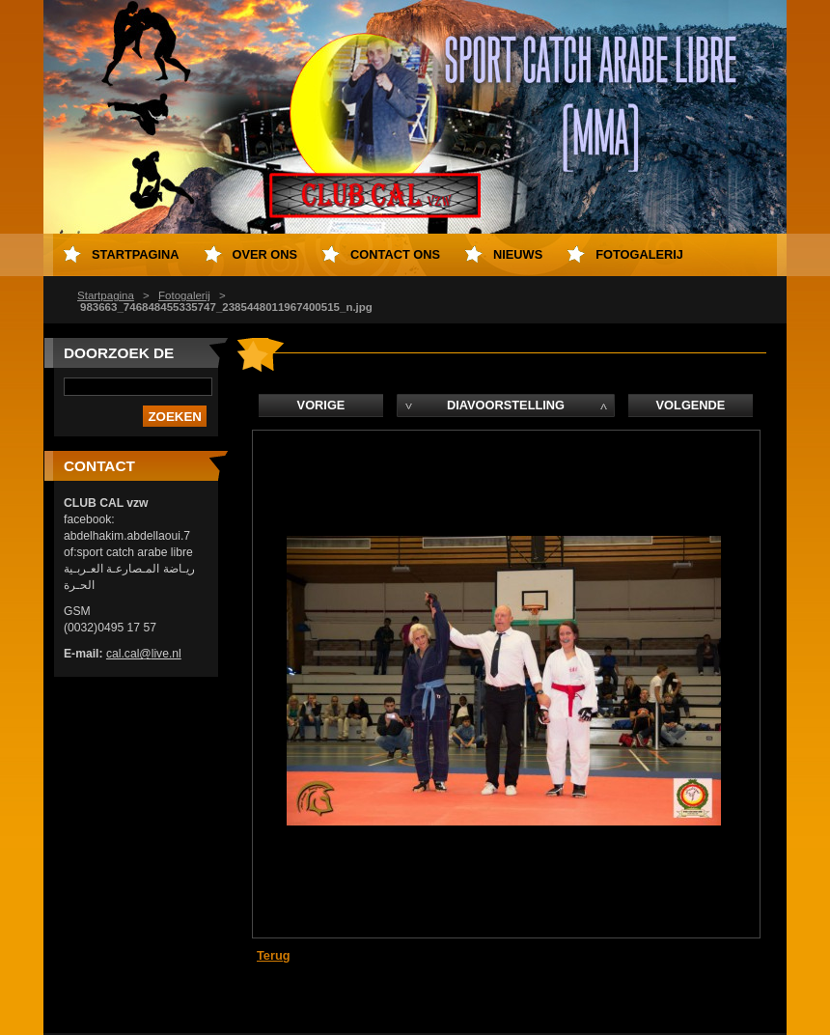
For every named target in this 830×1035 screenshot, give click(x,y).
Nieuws (517, 254)
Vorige (321, 405)
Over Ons (265, 254)
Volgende (691, 405)
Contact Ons (395, 254)
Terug (273, 955)
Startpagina (105, 295)
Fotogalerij (184, 295)
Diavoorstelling (506, 405)
